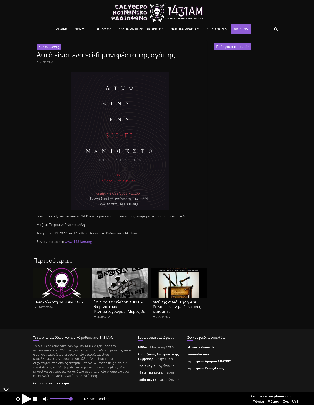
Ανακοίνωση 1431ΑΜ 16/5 (59, 302)
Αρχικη (61, 29)
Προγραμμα (101, 29)
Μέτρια (273, 401)
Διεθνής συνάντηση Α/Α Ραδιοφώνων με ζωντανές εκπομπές (177, 306)
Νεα (78, 29)
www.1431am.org (78, 241)
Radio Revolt (147, 380)
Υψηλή (258, 401)
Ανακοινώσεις (49, 47)
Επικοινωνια (217, 29)
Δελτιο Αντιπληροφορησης (141, 29)
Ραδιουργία (147, 366)
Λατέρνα (241, 29)
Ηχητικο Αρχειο (183, 29)
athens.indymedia (200, 347)
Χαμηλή (289, 401)
